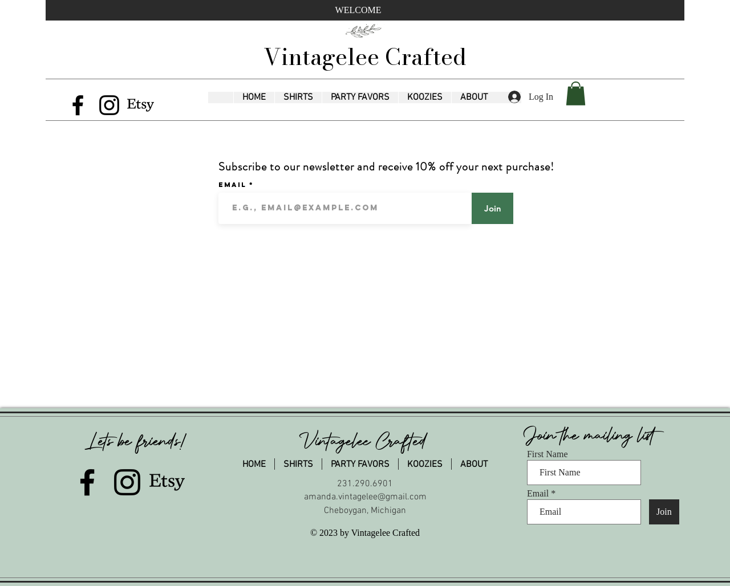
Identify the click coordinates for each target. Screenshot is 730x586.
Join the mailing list (592, 435)
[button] (298, 97)
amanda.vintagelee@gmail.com (365, 497)
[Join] (492, 208)
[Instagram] (109, 105)
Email (233, 185)
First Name (547, 454)
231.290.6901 (365, 484)
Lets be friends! (137, 441)
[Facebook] (77, 105)
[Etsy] (140, 105)
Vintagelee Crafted (365, 56)
